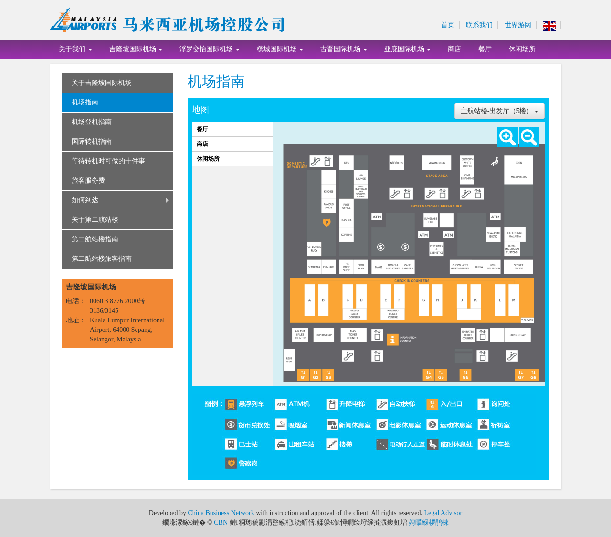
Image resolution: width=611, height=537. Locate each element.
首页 (447, 25)
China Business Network (221, 512)
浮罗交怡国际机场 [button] (209, 48)
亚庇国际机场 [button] (407, 48)
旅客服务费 (88, 180)
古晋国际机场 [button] (343, 48)
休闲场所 (522, 48)
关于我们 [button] (75, 48)
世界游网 (518, 25)
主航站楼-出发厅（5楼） (499, 110)
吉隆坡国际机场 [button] (136, 48)
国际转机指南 (92, 141)
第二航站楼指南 (95, 239)
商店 (454, 48)
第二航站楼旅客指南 (102, 258)
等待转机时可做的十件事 (108, 161)
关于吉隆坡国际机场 (102, 82)
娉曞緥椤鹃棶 (429, 522)
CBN (221, 522)
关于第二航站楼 (95, 219)
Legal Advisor (443, 512)
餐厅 (485, 48)
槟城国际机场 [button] (280, 48)
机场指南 (85, 102)
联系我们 (479, 25)
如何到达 (85, 200)
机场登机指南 (92, 121)
